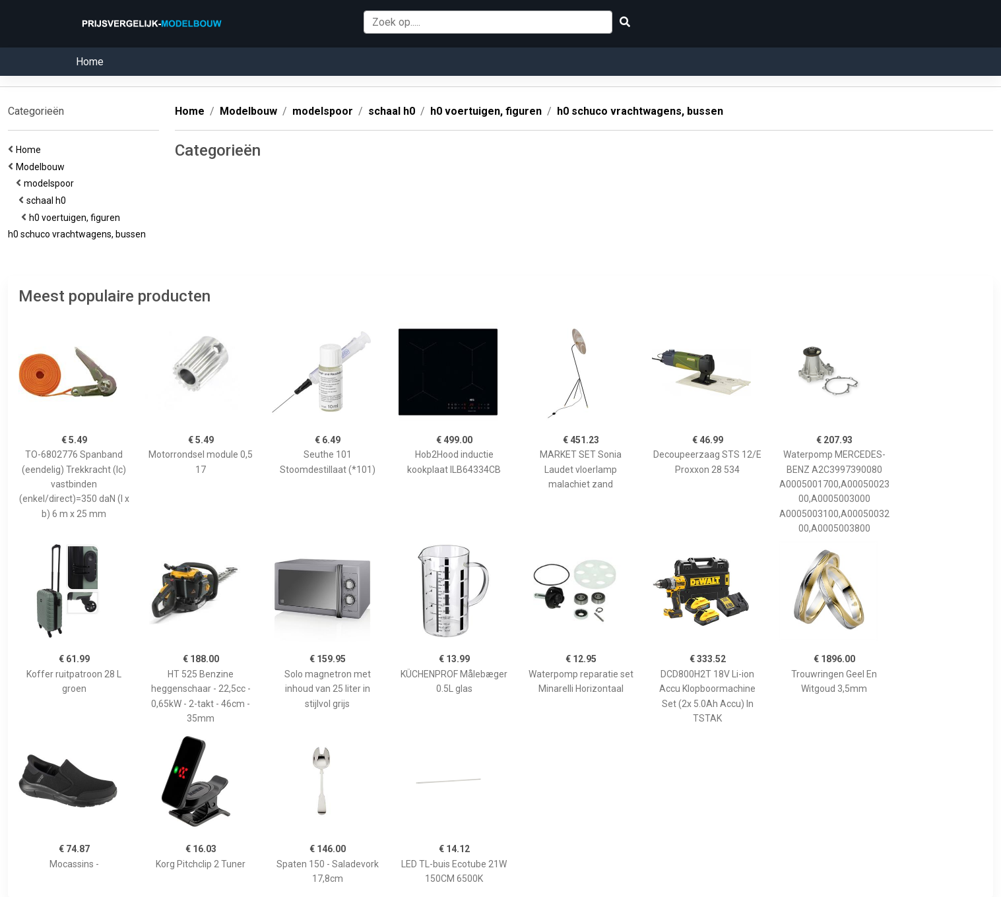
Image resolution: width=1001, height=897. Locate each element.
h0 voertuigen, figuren (76, 217)
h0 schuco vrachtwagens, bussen (79, 234)
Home (90, 61)
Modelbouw (42, 167)
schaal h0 (48, 200)
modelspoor (51, 183)
